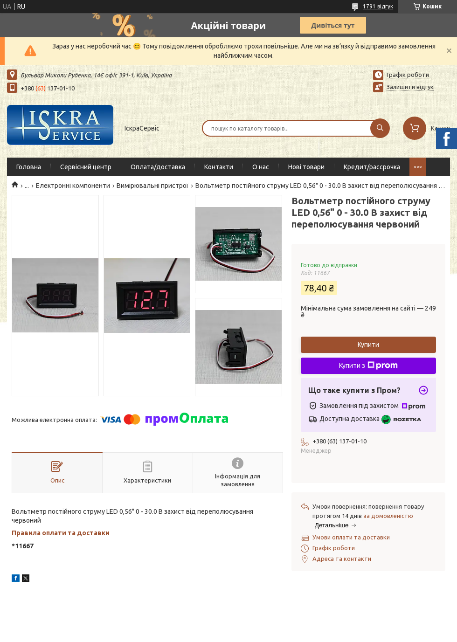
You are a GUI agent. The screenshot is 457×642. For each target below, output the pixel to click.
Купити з (368, 365)
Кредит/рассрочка (372, 167)
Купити (368, 344)
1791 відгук (378, 6)
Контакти (218, 167)
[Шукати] (380, 128)
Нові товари (306, 167)
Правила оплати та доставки (61, 533)
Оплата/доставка (158, 167)
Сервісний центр (85, 167)
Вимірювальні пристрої (152, 185)
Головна (28, 167)
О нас (260, 167)
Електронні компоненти (73, 185)
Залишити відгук (410, 86)
